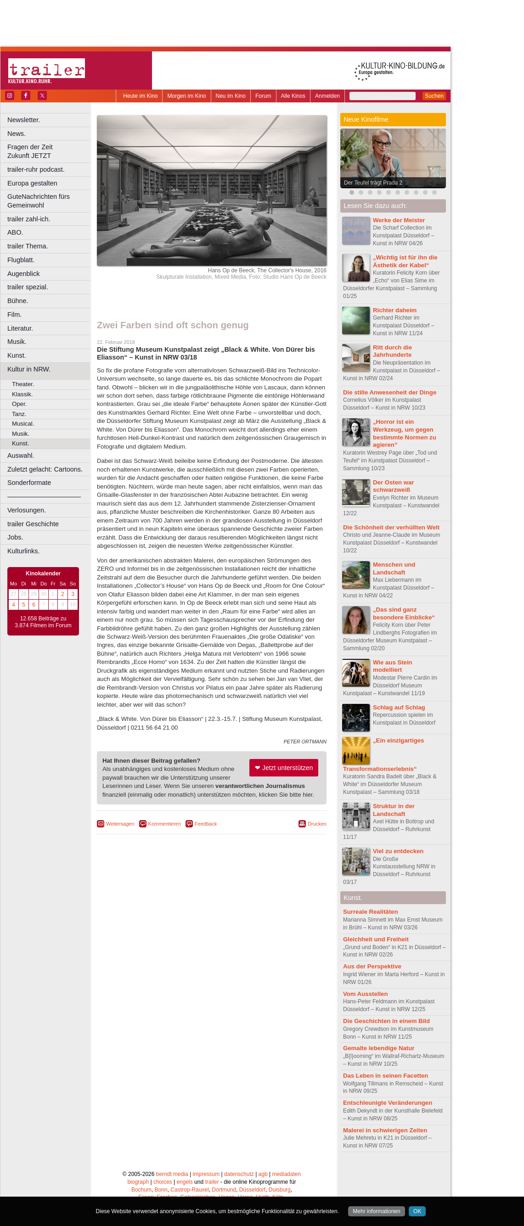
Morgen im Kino (186, 96)
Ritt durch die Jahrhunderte (392, 351)
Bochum (141, 1190)
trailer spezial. (27, 287)
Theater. (23, 384)
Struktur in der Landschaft (394, 810)
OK (417, 1211)
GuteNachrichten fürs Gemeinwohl (38, 201)
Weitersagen (120, 824)
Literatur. (20, 328)
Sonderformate (29, 482)
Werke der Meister (399, 220)
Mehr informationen (376, 1211)
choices (162, 1182)
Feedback (206, 824)
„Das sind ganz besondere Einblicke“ (404, 613)
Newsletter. (23, 120)
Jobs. (15, 537)
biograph (138, 1182)
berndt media (172, 1174)
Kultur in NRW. (29, 369)
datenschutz (239, 1174)
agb (263, 1174)
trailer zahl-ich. (29, 219)
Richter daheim (395, 310)
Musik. (17, 341)
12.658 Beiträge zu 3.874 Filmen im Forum (43, 622)
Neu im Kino (231, 96)
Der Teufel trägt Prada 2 (373, 183)
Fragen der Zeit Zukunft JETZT (49, 151)
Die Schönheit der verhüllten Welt (391, 527)
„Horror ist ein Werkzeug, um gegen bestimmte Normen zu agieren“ (404, 433)
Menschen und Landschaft (394, 568)
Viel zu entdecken (398, 851)
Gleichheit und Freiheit (376, 939)
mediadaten (286, 1174)
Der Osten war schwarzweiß (393, 486)
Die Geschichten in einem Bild (386, 1021)
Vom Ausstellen (365, 993)
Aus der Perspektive (372, 966)
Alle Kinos (293, 96)
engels (184, 1182)
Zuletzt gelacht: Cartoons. (45, 469)
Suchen (434, 96)
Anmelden (327, 96)
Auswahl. (20, 455)
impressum (206, 1174)
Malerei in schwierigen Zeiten (385, 1130)
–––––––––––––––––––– (44, 496)
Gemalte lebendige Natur (378, 1048)
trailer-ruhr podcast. (36, 169)
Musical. (23, 423)
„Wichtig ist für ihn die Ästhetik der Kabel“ (405, 261)
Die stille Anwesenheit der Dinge (389, 392)
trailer (212, 1182)
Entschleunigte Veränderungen (387, 1102)
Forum (263, 96)
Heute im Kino (140, 96)
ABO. (15, 232)
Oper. (19, 403)
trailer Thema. (27, 246)
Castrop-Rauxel (189, 1190)
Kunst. (16, 355)
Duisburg (280, 1190)
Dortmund (224, 1190)
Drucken (317, 824)
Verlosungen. (26, 510)
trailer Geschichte (33, 524)
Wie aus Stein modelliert (392, 666)
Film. (14, 314)
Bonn (161, 1190)
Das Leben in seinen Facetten (385, 1075)
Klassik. (22, 394)
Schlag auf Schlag (399, 707)
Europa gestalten (32, 183)
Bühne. (17, 300)
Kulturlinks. (23, 551)
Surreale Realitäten (370, 911)
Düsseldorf (252, 1190)
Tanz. (19, 414)
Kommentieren (164, 824)
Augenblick (23, 273)
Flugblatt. (20, 260)
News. (16, 133)
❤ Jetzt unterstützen (284, 767)
